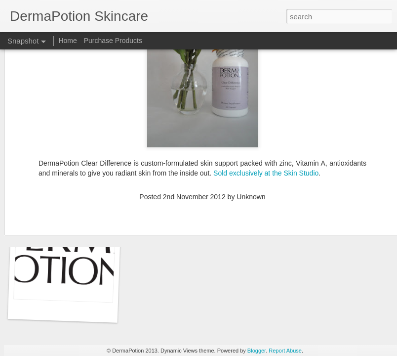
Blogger (256, 351)
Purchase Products (113, 40)
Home (67, 40)
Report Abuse (285, 351)
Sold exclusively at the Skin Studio (265, 119)
